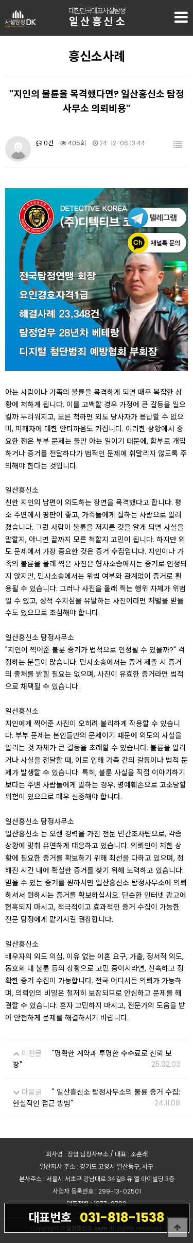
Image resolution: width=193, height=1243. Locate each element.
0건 (45, 143)
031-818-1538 (96, 1217)
